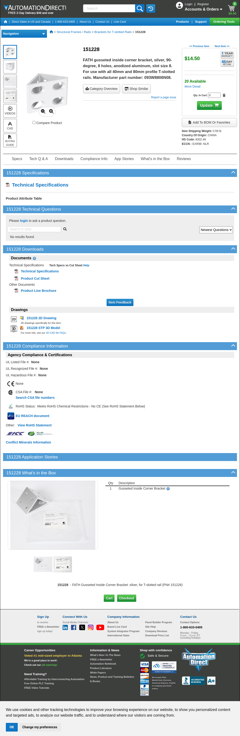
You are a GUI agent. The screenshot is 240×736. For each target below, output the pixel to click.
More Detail (193, 86)
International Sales (118, 619)
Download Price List (157, 619)
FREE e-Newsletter (101, 643)
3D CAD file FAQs (56, 332)
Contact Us (102, 21)
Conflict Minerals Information (28, 442)
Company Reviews (156, 615)
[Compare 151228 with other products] (34, 122)
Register (203, 4)
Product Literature (101, 652)
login (24, 221)
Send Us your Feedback (69, 696)
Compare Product (47, 123)
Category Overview (102, 89)
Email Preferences (117, 696)
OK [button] (12, 727)
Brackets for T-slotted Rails (113, 32)
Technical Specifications (37, 184)
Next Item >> (222, 46)
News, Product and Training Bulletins (112, 660)
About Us (85, 21)
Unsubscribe (95, 696)
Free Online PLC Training (39, 667)
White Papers (98, 656)
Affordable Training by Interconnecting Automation (54, 663)
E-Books (95, 665)
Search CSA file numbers (35, 397)
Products (183, 21)
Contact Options (190, 606)
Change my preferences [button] (39, 727)
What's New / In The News (105, 639)
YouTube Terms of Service (180, 696)
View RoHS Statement (35, 425)
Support (201, 21)
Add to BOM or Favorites (209, 122)
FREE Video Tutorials (36, 671)
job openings (49, 649)
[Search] (109, 8)
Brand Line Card (117, 610)
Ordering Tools (224, 21)
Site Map (47, 696)
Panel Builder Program (158, 606)
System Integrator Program (123, 615)
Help (85, 265)
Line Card (120, 21)
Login (189, 4)
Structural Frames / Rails (74, 32)
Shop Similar (136, 89)
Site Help (150, 610)
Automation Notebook (103, 647)
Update (206, 105)
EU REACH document (32, 416)
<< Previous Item (199, 46)
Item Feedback (120, 302)
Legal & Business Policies (146, 696)
